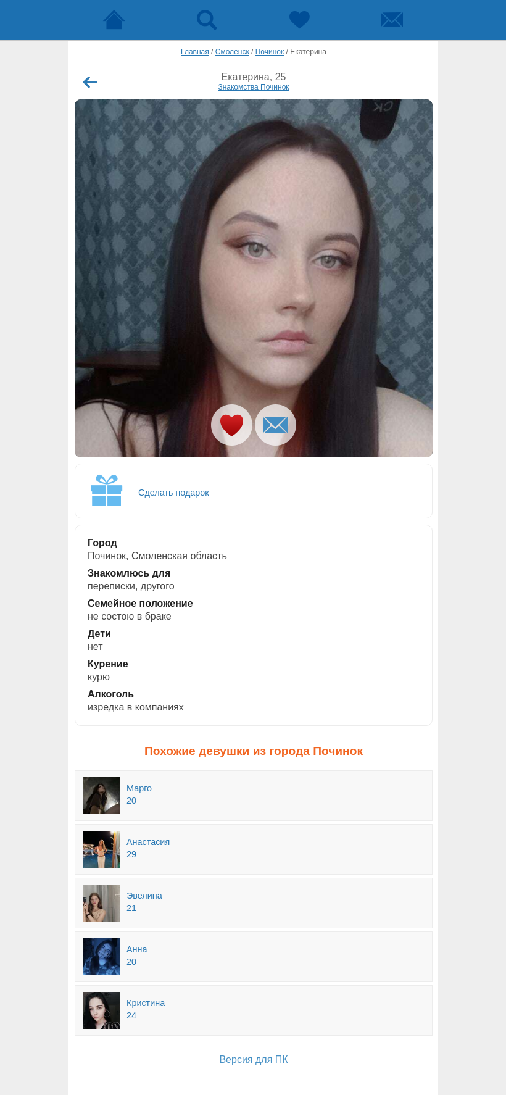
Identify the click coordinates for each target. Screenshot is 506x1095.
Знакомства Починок (253, 87)
